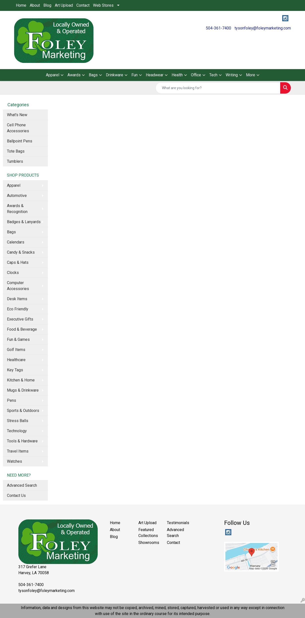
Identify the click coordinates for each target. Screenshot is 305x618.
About (35, 5)
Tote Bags (16, 151)
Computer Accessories (18, 285)
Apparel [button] (52, 75)
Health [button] (177, 75)
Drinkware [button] (114, 75)
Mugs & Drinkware (23, 390)
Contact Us (16, 495)
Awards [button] (74, 75)
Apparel (13, 185)
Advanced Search (22, 485)
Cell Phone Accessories (18, 128)
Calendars (15, 242)
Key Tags (15, 370)
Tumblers (15, 161)
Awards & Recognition (17, 208)
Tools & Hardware (22, 441)
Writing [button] (232, 75)
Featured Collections (148, 532)
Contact (83, 5)
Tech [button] (213, 75)
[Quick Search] (217, 88)
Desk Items (17, 298)
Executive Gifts (20, 319)
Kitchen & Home (21, 380)
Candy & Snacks (21, 252)
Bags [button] (93, 75)
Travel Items (18, 451)
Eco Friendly (17, 309)
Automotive (17, 195)
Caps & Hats (18, 262)
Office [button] (196, 75)
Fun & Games (18, 339)
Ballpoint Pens (19, 141)
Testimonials (178, 522)
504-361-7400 (218, 28)
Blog (47, 5)
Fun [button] (134, 75)
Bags (11, 232)
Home (21, 5)
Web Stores (103, 5)
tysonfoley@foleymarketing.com (263, 28)
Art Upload (64, 5)
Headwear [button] (154, 75)
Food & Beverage (22, 329)
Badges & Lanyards (24, 221)
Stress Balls (17, 420)
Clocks (13, 272)
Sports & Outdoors (23, 410)
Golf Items (16, 349)
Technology (17, 431)
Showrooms (148, 542)
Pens (11, 400)
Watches (14, 461)
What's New (17, 114)
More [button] (250, 75)
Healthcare (16, 359)
